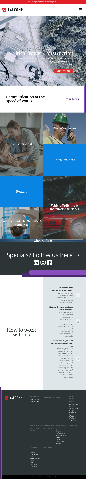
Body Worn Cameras (72, 421)
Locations (33, 447)
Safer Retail (72, 418)
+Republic (53, 477)
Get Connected (63, 70)
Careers (58, 440)
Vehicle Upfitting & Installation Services (36, 428)
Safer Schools (72, 416)
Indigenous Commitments (60, 433)
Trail (31, 462)
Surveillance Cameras (72, 413)
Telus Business (34, 401)
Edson (32, 450)
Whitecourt (33, 466)
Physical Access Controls (73, 405)
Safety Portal (48, 447)
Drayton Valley (34, 454)
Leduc (32, 456)
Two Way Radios (48, 397)
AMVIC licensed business (60, 443)
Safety (58, 438)
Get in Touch (71, 99)
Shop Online (72, 426)
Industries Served (61, 436)
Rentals (58, 397)
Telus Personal (34, 399)
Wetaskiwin (33, 464)
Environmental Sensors (73, 409)
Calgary (32, 452)
